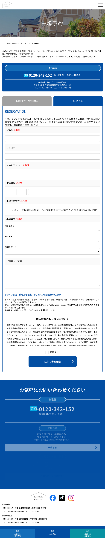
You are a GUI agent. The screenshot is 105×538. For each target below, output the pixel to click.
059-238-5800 (14, 511)
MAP (45, 508)
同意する (52, 352)
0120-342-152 (40, 75)
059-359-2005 (14, 522)
